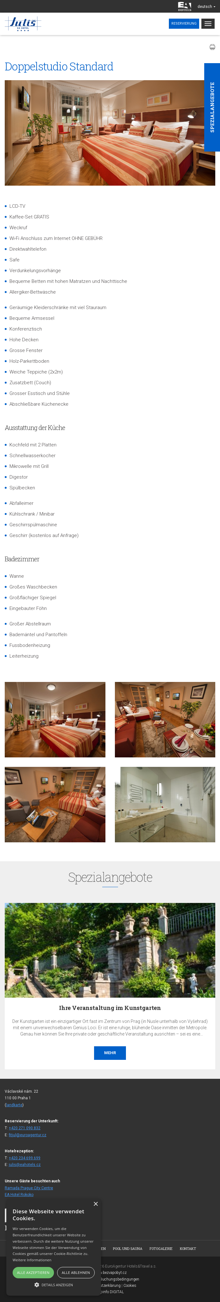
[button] (54, 1284)
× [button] (95, 1204)
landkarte (14, 1105)
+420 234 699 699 (24, 1158)
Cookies (129, 1285)
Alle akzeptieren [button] (33, 1272)
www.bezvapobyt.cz (110, 1272)
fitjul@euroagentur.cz (27, 1135)
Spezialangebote (212, 107)
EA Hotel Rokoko (19, 1194)
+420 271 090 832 (24, 1128)
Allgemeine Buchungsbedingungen (110, 1279)
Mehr (110, 1052)
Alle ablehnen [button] (76, 1272)
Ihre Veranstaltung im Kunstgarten (110, 1008)
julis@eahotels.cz (25, 1164)
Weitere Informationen (32, 1259)
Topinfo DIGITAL (110, 1292)
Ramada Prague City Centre (29, 1188)
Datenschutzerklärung (102, 1285)
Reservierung (184, 23)
